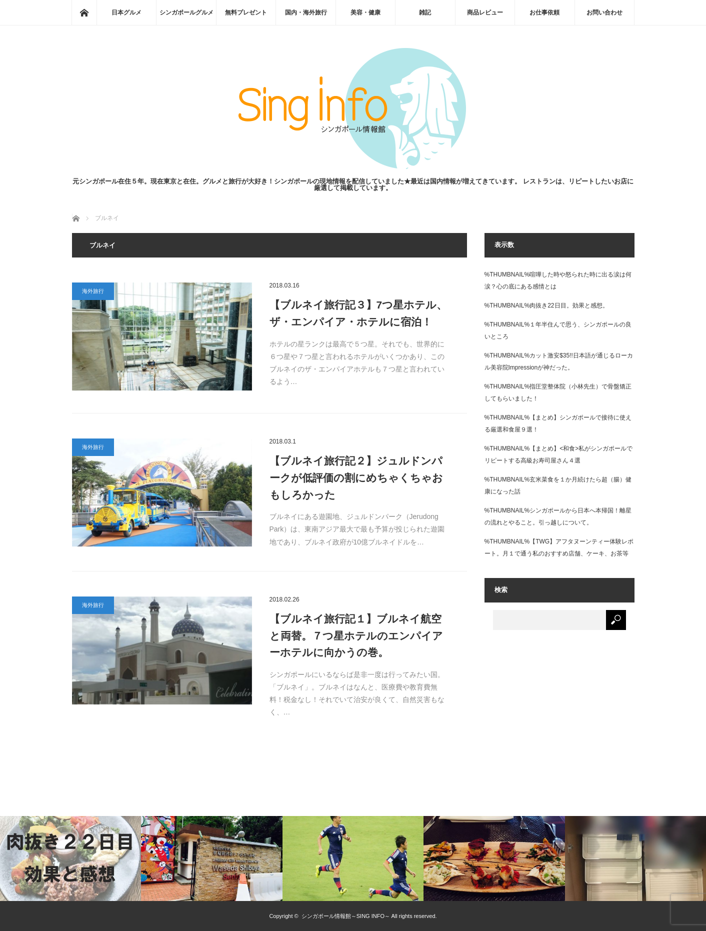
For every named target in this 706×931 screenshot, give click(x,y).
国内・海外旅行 (306, 12)
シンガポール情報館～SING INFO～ (346, 916)
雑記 (425, 12)
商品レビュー (485, 12)
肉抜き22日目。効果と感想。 (569, 305)
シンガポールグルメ (187, 12)
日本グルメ (127, 12)
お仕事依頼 (545, 12)
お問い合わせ (604, 12)
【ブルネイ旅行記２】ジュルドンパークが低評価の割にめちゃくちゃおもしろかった (356, 477)
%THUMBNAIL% (507, 274)
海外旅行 (93, 291)
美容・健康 (365, 12)
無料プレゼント (246, 12)
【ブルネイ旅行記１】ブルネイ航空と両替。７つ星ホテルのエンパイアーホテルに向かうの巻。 (356, 635)
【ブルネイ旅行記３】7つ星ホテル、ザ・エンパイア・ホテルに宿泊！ (359, 313)
